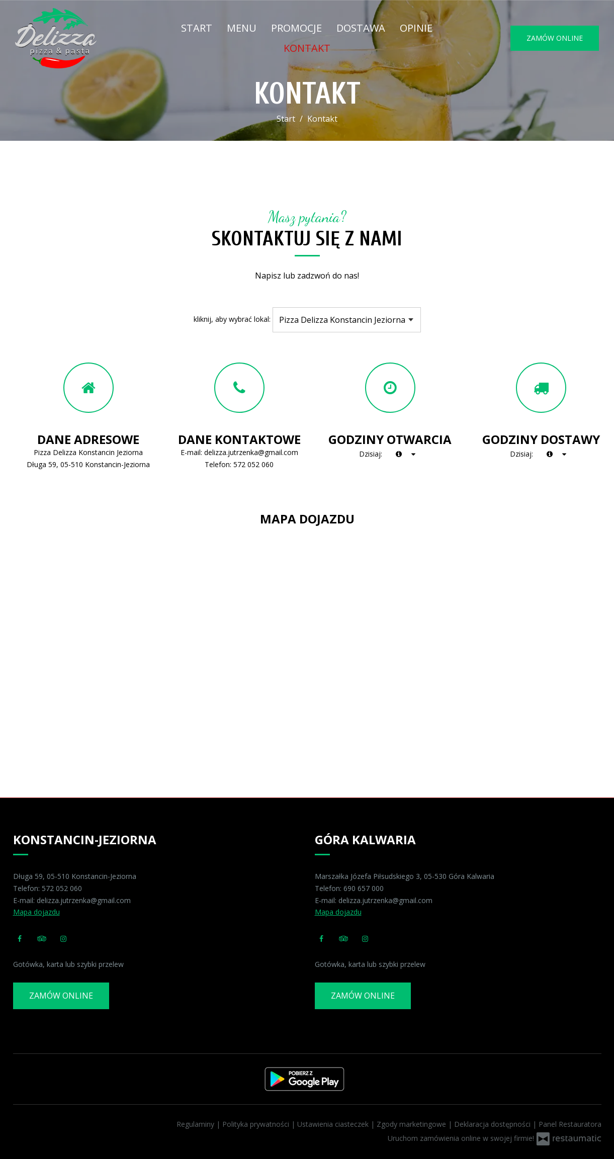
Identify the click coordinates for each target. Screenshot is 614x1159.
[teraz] (399, 454)
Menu (241, 28)
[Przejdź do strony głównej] (77, 38)
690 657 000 (363, 888)
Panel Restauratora (570, 1124)
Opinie (416, 28)
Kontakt (307, 48)
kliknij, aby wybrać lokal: (232, 319)
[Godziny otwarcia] (413, 454)
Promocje (296, 28)
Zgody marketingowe (412, 1124)
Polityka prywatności (256, 1124)
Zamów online (555, 38)
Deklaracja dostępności (493, 1124)
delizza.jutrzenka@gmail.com (251, 452)
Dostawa (360, 28)
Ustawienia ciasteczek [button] (334, 1124)
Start (196, 28)
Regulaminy (196, 1124)
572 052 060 (253, 464)
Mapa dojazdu (36, 912)
